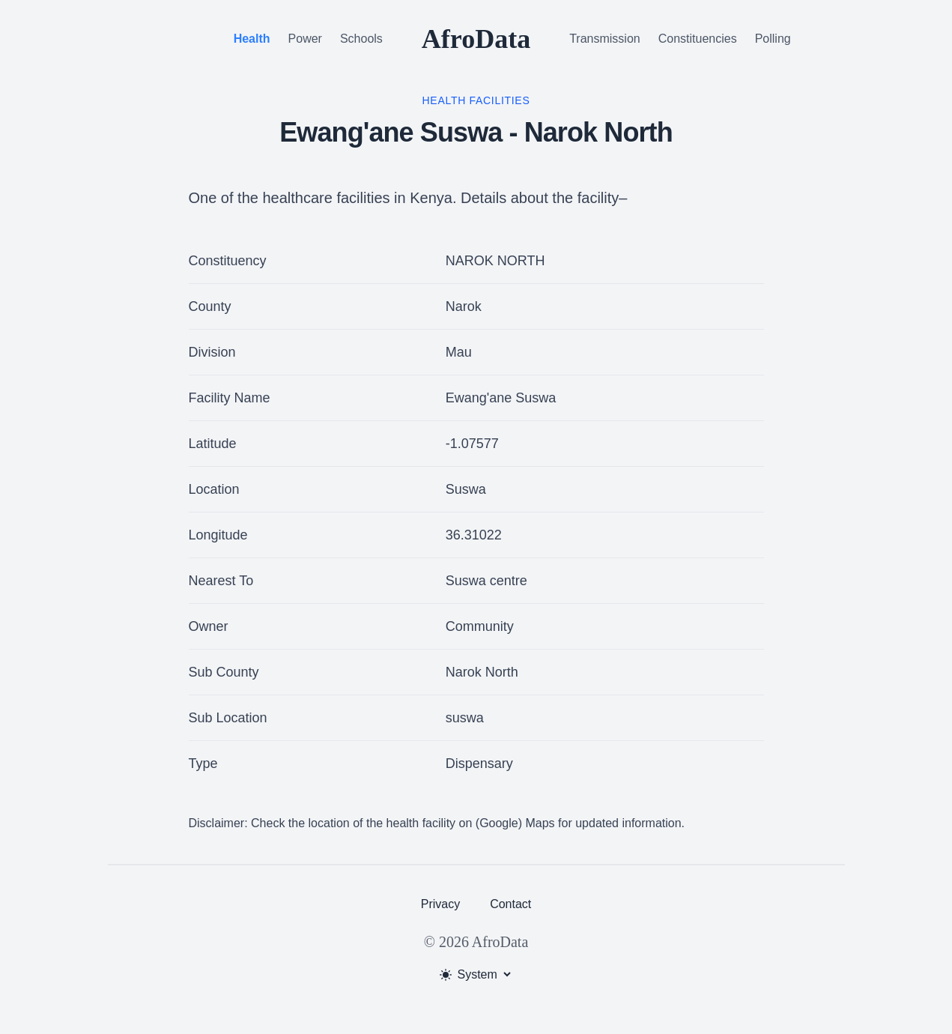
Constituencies (697, 38)
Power (305, 38)
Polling (773, 38)
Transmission (604, 38)
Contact (510, 904)
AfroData (476, 39)
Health (252, 38)
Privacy (440, 904)
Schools (361, 38)
